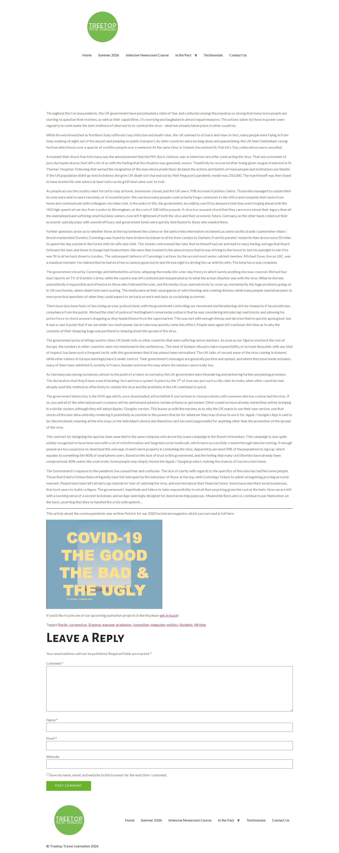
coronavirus (78, 625)
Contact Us (238, 55)
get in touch (169, 615)
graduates (123, 625)
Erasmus (94, 625)
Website (52, 756)
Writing (200, 625)
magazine (158, 625)
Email (51, 738)
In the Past (183, 55)
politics (172, 625)
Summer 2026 (108, 55)
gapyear (108, 625)
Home (87, 55)
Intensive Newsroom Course (147, 55)
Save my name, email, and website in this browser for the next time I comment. (108, 775)
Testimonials (213, 55)
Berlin (62, 625)
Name (52, 720)
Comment (55, 663)
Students (186, 625)
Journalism (141, 625)
